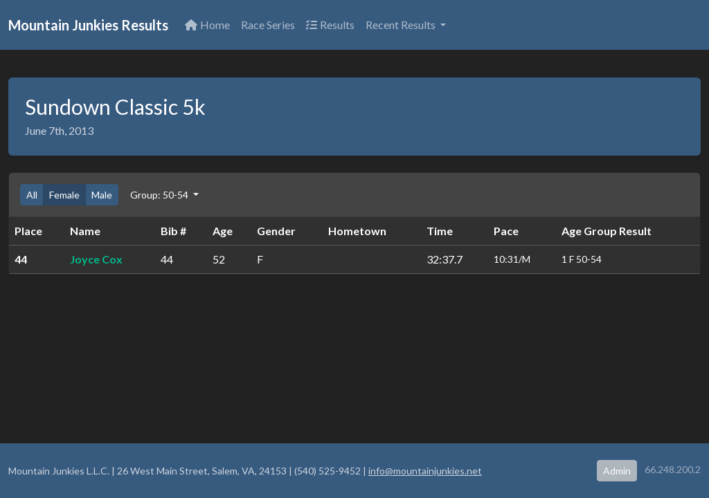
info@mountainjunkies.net (425, 471)
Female (64, 195)
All (31, 195)
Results (330, 24)
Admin (617, 471)
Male (101, 195)
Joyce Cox (96, 259)
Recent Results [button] (402, 24)
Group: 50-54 (160, 195)
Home (207, 24)
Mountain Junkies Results (88, 25)
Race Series (268, 24)
